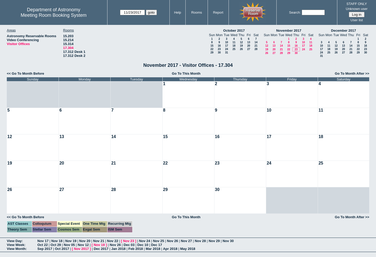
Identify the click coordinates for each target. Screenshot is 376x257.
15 (211, 45)
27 (248, 49)
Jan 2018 (118, 249)
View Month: (17, 249)
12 (241, 42)
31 (226, 52)
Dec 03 (129, 245)
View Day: (15, 241)
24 (226, 49)
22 (211, 49)
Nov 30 (228, 241)
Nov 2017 (81, 249)
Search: (295, 12)
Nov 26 (172, 241)
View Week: (16, 245)
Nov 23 (128, 241)
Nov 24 (144, 241)
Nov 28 (200, 241)
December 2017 (343, 30)
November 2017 (288, 30)
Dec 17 (156, 245)
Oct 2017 (62, 249)
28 (255, 49)
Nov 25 (158, 241)
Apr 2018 (170, 249)
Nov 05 (69, 245)
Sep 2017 (44, 249)
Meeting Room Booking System (54, 15)
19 (241, 45)
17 (226, 45)
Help (177, 12)
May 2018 (187, 249)
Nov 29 (214, 241)
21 (255, 45)
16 (219, 45)
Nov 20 (84, 241)
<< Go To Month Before (25, 73)
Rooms (196, 12)
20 (248, 45)
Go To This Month (186, 73)
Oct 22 (42, 245)
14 (255, 42)
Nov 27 (186, 241)
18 (233, 45)
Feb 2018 (135, 249)
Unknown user (357, 9)
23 (219, 49)
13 (248, 42)
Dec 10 (142, 245)
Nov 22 (112, 241)
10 (226, 42)
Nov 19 (71, 241)
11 (233, 42)
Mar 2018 (153, 249)
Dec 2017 (101, 249)
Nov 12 (83, 245)
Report (218, 12)
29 (211, 52)
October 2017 (234, 30)
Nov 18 (56, 241)
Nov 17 (43, 241)
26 (241, 49)
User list (357, 20)
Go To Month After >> (352, 73)
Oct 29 (55, 245)
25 (233, 49)
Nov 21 (98, 241)
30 (219, 52)
